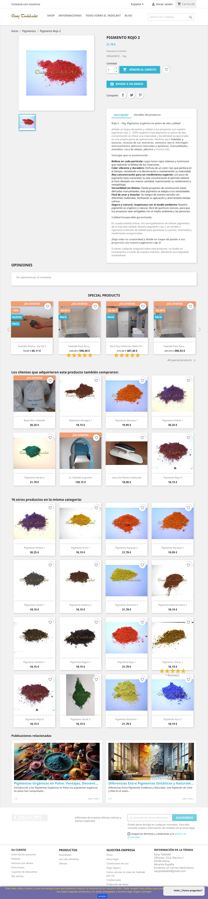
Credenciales (114, 879)
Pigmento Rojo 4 (173, 477)
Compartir (123, 95)
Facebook (15, 817)
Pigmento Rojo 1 (127, 662)
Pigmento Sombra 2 (80, 604)
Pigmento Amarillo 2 (126, 604)
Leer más (94, 798)
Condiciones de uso (117, 863)
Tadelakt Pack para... (113, 346)
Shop (51, 15)
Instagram (37, 817)
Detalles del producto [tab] (147, 114)
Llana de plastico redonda (126, 477)
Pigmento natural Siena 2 (172, 604)
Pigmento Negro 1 (80, 662)
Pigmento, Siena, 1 (172, 662)
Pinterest (140, 95)
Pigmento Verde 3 (34, 477)
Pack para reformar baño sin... (160, 346)
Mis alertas (17, 876)
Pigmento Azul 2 (173, 719)
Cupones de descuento (24, 871)
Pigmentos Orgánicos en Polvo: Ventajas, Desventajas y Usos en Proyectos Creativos (57, 783)
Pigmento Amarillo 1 (126, 719)
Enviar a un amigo (126, 84)
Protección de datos (118, 884)
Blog (128, 15)
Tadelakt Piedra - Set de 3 (65, 346)
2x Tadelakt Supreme (80, 477)
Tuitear (131, 95)
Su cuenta (18, 850)
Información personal (23, 854)
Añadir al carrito (139, 70)
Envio (110, 854)
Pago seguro (114, 867)
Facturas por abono (22, 863)
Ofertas (63, 863)
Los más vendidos (69, 859)
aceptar (102, 896)
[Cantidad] (111, 69)
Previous (8, 330)
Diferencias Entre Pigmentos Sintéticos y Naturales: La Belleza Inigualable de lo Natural (151, 783)
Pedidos (15, 858)
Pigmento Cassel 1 (34, 604)
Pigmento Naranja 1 (126, 420)
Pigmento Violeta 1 (172, 420)
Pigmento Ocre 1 (80, 547)
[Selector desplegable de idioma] (138, 5)
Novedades (65, 854)
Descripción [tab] (121, 114)
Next (199, 330)
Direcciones (17, 867)
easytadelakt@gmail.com (170, 871)
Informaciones (70, 15)
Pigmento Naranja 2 (126, 547)
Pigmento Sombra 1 (34, 662)
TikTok (44, 817)
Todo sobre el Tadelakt (103, 15)
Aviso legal (113, 859)
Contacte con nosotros (25, 4)
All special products (182, 360)
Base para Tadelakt (34, 420)
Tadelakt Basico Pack (17, 346)
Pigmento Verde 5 (80, 719)
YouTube (22, 817)
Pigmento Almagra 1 (80, 420)
